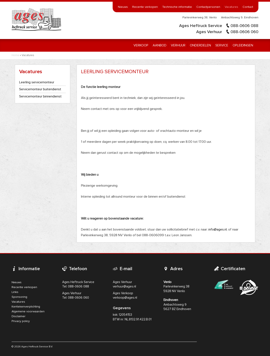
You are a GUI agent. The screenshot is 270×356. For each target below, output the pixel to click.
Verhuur (178, 45)
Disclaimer (19, 316)
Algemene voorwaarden (28, 311)
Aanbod (159, 45)
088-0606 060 (244, 32)
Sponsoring (19, 296)
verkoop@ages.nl (125, 297)
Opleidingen (243, 45)
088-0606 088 (244, 26)
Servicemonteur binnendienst (40, 96)
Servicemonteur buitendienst (40, 89)
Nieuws (123, 6)
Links (15, 292)
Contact (248, 6)
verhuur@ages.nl (124, 286)
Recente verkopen (145, 6)
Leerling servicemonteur (36, 82)
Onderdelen (200, 45)
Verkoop (141, 45)
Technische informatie (177, 6)
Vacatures (231, 6)
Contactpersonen (208, 6)
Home (15, 55)
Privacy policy (21, 321)
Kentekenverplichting (26, 306)
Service (221, 45)
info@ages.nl (217, 229)
